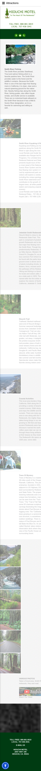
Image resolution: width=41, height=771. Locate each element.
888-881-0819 (25, 740)
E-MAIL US (20, 745)
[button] (5, 765)
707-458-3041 (24, 742)
